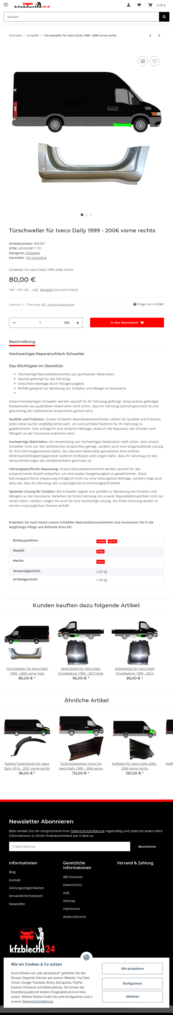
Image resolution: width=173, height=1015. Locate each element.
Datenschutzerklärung (88, 831)
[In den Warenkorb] (12, 48)
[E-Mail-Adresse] (69, 846)
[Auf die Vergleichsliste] (143, 61)
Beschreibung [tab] (22, 342)
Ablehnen (132, 996)
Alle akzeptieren (132, 968)
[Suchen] (81, 17)
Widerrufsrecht (74, 917)
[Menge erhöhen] (78, 323)
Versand (46, 290)
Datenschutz (72, 885)
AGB (66, 893)
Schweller (33, 253)
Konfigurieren (132, 983)
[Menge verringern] (14, 323)
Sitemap (69, 901)
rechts (101, 541)
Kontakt (14, 880)
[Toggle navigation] (6, 3)
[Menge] (40, 323)
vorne (112, 541)
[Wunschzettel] (139, 4)
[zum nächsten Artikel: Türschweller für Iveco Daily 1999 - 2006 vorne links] (159, 35)
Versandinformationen (26, 896)
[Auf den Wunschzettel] (154, 61)
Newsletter (17, 904)
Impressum (71, 908)
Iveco (101, 561)
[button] (128, 4)
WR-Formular (73, 877)
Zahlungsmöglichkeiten (26, 888)
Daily (100, 551)
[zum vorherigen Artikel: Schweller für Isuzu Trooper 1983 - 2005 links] (150, 35)
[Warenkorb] (157, 4)
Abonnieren (147, 846)
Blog (12, 872)
